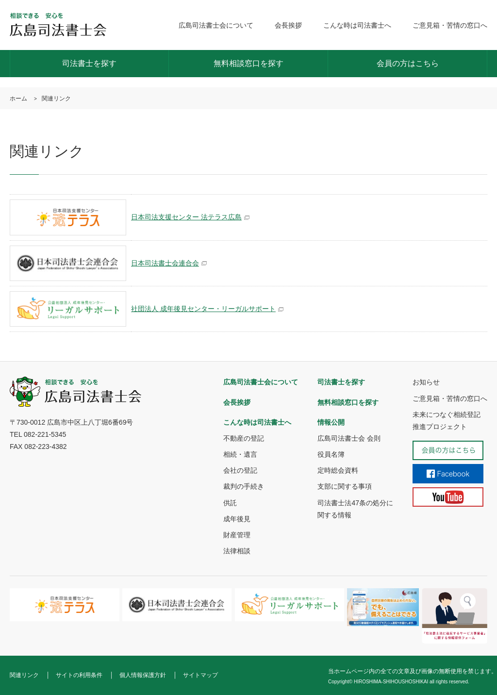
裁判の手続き (243, 486)
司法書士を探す (89, 63)
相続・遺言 (240, 454)
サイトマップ (200, 675)
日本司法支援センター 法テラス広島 (186, 217)
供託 (230, 503)
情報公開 (331, 422)
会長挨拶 (288, 25)
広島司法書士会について (216, 25)
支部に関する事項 (344, 486)
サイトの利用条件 (79, 675)
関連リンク (24, 675)
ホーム (18, 98)
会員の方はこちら (408, 63)
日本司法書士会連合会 (165, 263)
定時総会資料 (337, 470)
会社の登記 (240, 470)
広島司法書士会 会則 (349, 438)
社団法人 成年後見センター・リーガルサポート (203, 309)
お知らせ (426, 382)
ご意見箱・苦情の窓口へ (450, 25)
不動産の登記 (243, 438)
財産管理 (236, 535)
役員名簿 (331, 454)
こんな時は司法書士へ (357, 25)
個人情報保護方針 (142, 675)
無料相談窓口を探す (248, 63)
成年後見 (236, 519)
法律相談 (236, 551)
